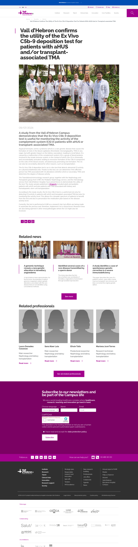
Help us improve (108, 475)
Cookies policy (94, 495)
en (23, 7)
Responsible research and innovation (69, 474)
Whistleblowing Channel (108, 495)
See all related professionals (69, 374)
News (44, 19)
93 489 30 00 (106, 457)
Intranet (105, 477)
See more (69, 296)
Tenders (67, 482)
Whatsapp (32, 221)
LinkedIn (25, 221)
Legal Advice (67, 495)
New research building (88, 470)
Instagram (45, 457)
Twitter (22, 221)
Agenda (86, 482)
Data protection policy (80, 495)
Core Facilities (106, 13)
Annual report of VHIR (110, 469)
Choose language (49, 407)
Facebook (29, 221)
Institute (45, 469)
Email (81, 407)
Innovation (95, 13)
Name (63, 407)
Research (66, 13)
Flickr (54, 457)
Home (28, 19)
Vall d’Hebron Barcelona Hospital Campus (109, 482)
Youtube (49, 457)
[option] (69, 93)
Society (116, 13)
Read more (23, 363)
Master (105, 472)
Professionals (87, 474)
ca (20, 7)
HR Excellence (69, 484)
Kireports (53, 184)
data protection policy (77, 432)
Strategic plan (69, 469)
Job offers (86, 477)
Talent (75, 13)
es (25, 7)
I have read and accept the (66, 432)
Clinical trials (84, 13)
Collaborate (87, 480)
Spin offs (67, 479)
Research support (48, 483)
